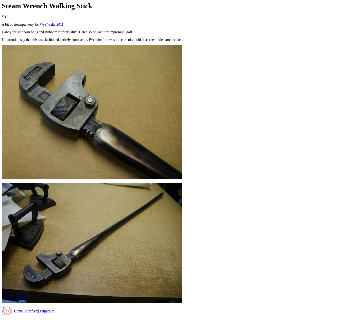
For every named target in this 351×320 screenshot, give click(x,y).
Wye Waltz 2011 (51, 24)
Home (18, 311)
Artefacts (31, 311)
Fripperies (47, 311)
